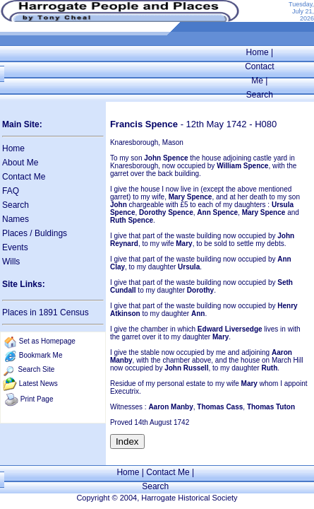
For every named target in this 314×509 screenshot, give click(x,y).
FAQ (10, 191)
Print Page (37, 399)
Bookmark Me (41, 355)
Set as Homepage (47, 341)
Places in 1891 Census (45, 312)
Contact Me (23, 177)
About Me (20, 163)
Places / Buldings (34, 233)
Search (259, 95)
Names (15, 219)
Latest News (38, 383)
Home (257, 52)
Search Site (36, 369)
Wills (11, 262)
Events (15, 247)
